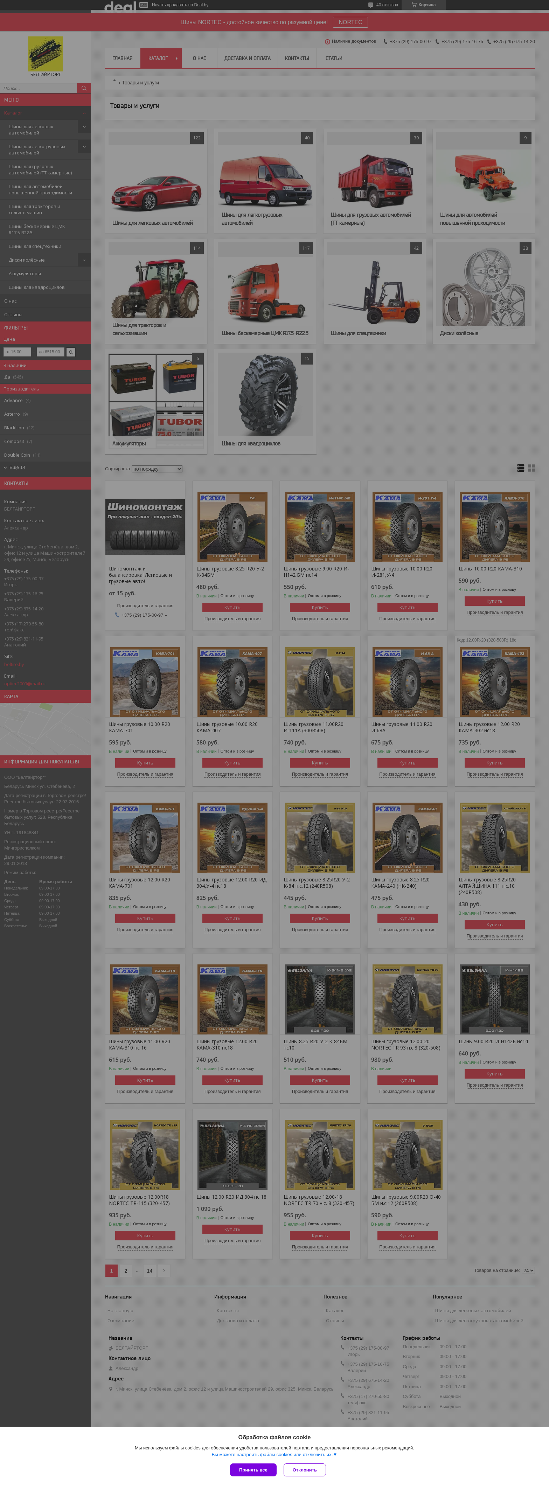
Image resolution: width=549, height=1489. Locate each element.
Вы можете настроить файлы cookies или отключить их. (272, 1454)
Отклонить (305, 1470)
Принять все (253, 1470)
